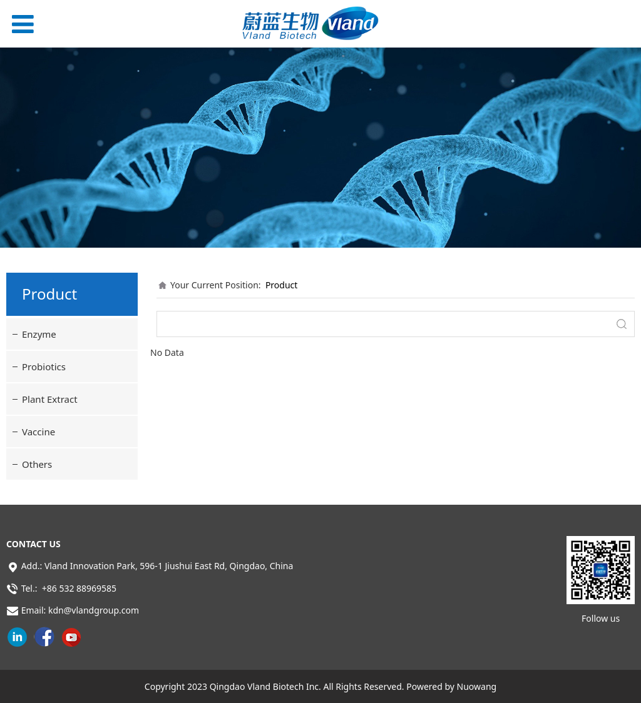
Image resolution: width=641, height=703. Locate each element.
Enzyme (39, 334)
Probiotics (44, 366)
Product (281, 285)
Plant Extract (50, 399)
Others (37, 464)
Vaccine (38, 431)
